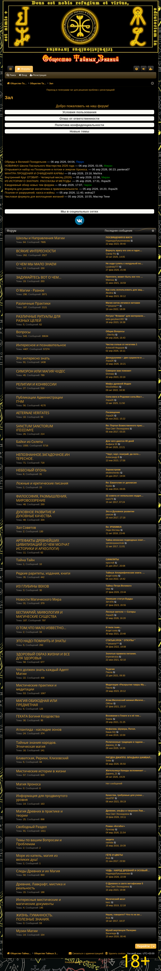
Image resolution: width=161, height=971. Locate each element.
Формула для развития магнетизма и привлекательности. (41, 194)
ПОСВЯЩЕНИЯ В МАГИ (119, 237)
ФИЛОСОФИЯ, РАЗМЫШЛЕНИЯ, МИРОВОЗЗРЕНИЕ (41, 498)
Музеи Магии (27, 931)
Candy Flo (111, 253)
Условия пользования (79, 112)
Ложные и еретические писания (42, 483)
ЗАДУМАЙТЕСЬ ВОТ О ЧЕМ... (38, 277)
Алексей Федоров (115, 347)
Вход (24, 75)
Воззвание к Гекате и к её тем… (123, 715)
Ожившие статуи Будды (119, 598)
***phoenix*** (112, 306)
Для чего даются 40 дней (120, 441)
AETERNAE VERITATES (32, 413)
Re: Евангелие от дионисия (121, 482)
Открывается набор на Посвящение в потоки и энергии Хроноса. (46, 175)
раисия (109, 514)
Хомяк (109, 719)
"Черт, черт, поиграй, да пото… (123, 454)
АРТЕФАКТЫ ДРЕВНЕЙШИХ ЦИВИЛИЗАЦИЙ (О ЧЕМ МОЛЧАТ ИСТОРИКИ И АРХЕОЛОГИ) (43, 544)
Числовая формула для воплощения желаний (34, 202)
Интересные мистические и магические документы (38, 901)
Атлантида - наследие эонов (38, 729)
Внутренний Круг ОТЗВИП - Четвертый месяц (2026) (38, 183)
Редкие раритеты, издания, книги (43, 573)
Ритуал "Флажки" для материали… (125, 316)
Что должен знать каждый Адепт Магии (42, 671)
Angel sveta (112, 575)
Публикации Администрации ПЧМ (39, 399)
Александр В (112, 457)
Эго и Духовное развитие (120, 511)
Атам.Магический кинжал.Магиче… (125, 700)
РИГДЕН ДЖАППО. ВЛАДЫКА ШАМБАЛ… (129, 757)
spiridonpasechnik (115, 543)
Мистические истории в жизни (41, 771)
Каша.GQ (111, 732)
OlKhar (109, 703)
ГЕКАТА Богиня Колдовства (38, 716)
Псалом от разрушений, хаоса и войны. (30, 198)
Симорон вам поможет (118, 370)
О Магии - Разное (30, 290)
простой (110, 562)
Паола (109, 672)
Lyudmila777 (112, 267)
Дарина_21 (111, 745)
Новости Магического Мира (38, 599)
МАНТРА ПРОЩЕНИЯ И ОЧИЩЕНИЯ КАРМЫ (34, 179)
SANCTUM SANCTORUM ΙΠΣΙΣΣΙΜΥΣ (34, 428)
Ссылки (11, 69)
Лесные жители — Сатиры (121, 611)
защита (110, 839)
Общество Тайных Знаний (32, 68)
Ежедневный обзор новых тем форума (29, 190)
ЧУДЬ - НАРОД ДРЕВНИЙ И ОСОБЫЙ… (128, 870)
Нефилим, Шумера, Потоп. (121, 729)
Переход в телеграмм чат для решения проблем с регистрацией (81, 90)
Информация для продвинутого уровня (41, 797)
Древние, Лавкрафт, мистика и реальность (41, 886)
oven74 (109, 499)
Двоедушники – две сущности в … (125, 357)
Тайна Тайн (25, 560)
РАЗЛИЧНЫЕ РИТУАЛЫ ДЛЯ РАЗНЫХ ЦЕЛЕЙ (38, 318)
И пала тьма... (113, 627)
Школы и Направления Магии (40, 238)
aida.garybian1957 (115, 319)
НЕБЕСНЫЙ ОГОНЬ (31, 470)
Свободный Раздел (31, 826)
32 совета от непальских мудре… (124, 495)
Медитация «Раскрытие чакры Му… (126, 684)
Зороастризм (113, 469)
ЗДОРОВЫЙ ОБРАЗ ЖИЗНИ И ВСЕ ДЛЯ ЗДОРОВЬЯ (43, 656)
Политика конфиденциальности (79, 125)
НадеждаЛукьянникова (118, 240)
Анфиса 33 (111, 444)
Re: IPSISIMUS (113, 527)
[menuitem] (136, 69)
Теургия (110, 669)
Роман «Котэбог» (115, 826)
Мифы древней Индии (118, 383)
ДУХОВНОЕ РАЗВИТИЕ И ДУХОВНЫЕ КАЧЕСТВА (35, 514)
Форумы (62, 68)
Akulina (109, 293)
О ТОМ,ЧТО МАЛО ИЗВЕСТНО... (41, 628)
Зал (9, 97)
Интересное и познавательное (41, 345)
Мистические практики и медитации (36, 687)
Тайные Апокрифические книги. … (125, 572)
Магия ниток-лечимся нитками (123, 303)
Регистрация (39, 75)
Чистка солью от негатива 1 (121, 344)
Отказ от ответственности (79, 118)
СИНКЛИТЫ (112, 559)
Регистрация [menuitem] (151, 69)
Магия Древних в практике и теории (39, 813)
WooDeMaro (112, 387)
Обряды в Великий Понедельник (25, 167)
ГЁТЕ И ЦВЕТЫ (114, 855)
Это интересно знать (33, 358)
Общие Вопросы (115, 331)
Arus (108, 858)
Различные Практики (33, 303)
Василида (111, 933)
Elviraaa (110, 374)
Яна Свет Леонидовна (117, 428)
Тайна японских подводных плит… (125, 540)
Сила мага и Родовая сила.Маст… (125, 396)
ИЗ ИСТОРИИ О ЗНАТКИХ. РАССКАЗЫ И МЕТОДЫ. (38, 186)
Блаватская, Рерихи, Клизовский (42, 758)
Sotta (108, 760)
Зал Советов (26, 527)
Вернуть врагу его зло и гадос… (124, 250)
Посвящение (113, 412)
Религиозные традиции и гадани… (125, 742)
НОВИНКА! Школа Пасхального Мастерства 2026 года (39, 171)
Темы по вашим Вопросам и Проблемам (39, 842)
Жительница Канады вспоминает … (126, 770)
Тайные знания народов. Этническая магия (36, 744)
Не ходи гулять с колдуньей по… (124, 263)
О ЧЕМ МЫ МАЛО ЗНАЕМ (36, 264)
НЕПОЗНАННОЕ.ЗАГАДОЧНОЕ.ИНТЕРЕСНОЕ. (43, 456)
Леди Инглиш (113, 530)
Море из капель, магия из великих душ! (37, 857)
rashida (109, 842)
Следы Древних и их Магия (38, 871)
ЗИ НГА (110, 602)
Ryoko (109, 486)
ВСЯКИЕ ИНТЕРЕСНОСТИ (36, 251)
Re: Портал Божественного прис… (125, 425)
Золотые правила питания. (121, 653)
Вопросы (23, 332)
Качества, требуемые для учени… (125, 795)
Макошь (110, 280)
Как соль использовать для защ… (125, 289)
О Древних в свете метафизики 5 (124, 883)
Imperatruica (112, 656)
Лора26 (110, 360)
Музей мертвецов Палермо (121, 930)
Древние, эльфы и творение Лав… (125, 810)
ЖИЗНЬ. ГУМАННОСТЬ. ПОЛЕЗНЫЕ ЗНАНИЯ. (34, 917)
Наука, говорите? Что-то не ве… (124, 914)
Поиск (13, 75)
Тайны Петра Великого (119, 585)
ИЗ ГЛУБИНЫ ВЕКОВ (32, 586)
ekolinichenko (113, 472)
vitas (108, 589)
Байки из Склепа (29, 441)
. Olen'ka (110, 334)
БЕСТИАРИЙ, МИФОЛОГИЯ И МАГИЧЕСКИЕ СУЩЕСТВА (39, 614)
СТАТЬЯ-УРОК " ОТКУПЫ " (121, 640)
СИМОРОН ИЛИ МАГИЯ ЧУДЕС (40, 371)
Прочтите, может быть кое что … (124, 276)
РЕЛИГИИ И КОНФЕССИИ (36, 384)
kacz (108, 902)
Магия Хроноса (28, 784)
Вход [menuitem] (144, 69)
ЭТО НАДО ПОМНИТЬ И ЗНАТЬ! (41, 641)
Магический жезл (115, 899)
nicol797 (110, 798)
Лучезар (110, 829)
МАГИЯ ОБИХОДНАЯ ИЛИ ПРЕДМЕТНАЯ (36, 702)
